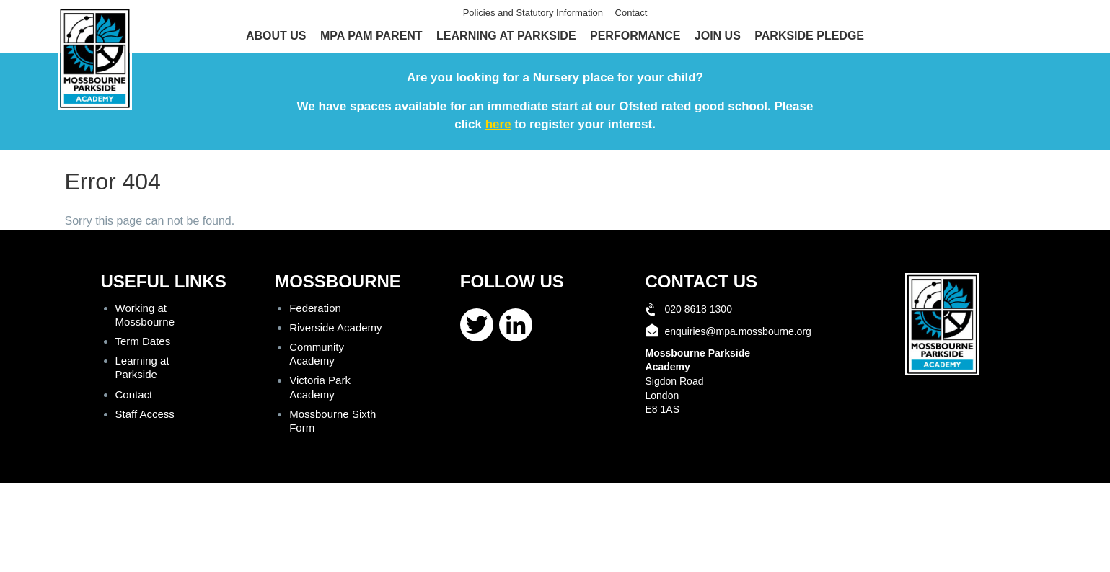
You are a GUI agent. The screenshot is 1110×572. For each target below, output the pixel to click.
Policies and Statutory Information (533, 12)
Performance (635, 36)
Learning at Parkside (506, 36)
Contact (631, 12)
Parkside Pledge (809, 36)
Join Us (718, 36)
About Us (276, 36)
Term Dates (143, 341)
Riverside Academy (335, 327)
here (498, 124)
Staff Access (145, 414)
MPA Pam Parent (371, 36)
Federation (315, 308)
